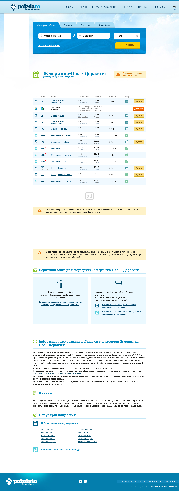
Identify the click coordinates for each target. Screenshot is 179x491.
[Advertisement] (89, 62)
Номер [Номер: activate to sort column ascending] (43, 97)
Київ (53, 168)
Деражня (96, 102)
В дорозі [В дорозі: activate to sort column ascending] (112, 97)
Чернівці (63, 128)
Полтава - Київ (84, 435)
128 (42, 142)
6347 (43, 161)
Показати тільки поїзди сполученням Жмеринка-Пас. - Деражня (119, 305)
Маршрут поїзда (46, 25)
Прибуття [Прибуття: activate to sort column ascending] (97, 97)
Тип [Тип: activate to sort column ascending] (36, 97)
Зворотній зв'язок (167, 481)
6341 (43, 135)
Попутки (85, 25)
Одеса (54, 100)
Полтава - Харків (85, 438)
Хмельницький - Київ (87, 441)
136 (42, 122)
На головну (128, 481)
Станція (68, 25)
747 (42, 167)
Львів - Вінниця (48, 435)
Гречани (67, 135)
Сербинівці (59, 373)
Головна (69, 7)
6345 (43, 155)
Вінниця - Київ (47, 432)
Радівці (68, 373)
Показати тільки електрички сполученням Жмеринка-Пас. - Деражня (121, 312)
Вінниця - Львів (48, 438)
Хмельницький (65, 174)
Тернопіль (62, 168)
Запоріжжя (56, 142)
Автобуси (104, 25)
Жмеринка (56, 135)
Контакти (160, 7)
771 (42, 174)
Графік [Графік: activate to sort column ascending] (127, 97)
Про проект (144, 7)
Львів (67, 142)
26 (42, 101)
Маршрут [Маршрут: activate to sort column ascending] (54, 97)
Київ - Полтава (84, 432)
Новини (83, 7)
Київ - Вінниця (47, 429)
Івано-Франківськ (58, 101)
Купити (139, 101)
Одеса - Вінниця (85, 429)
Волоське (77, 373)
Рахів (62, 115)
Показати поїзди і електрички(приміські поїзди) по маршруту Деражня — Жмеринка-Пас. (60, 303)
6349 (43, 181)
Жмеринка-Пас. (83, 102)
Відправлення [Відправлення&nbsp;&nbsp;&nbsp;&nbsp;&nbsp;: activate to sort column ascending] (84, 97)
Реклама (152, 481)
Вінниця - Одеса (48, 441)
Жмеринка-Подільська (43, 373)
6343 (43, 148)
